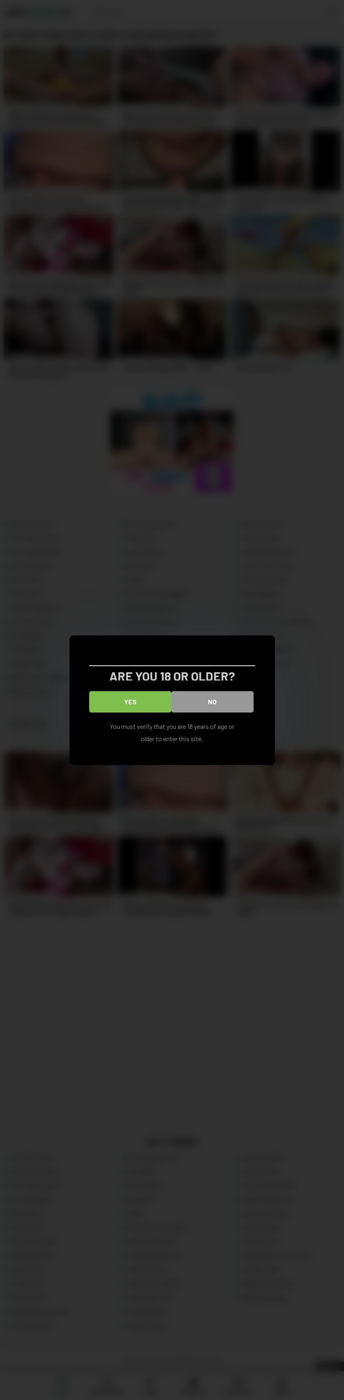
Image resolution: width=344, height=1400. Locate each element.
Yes (130, 701)
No (212, 701)
